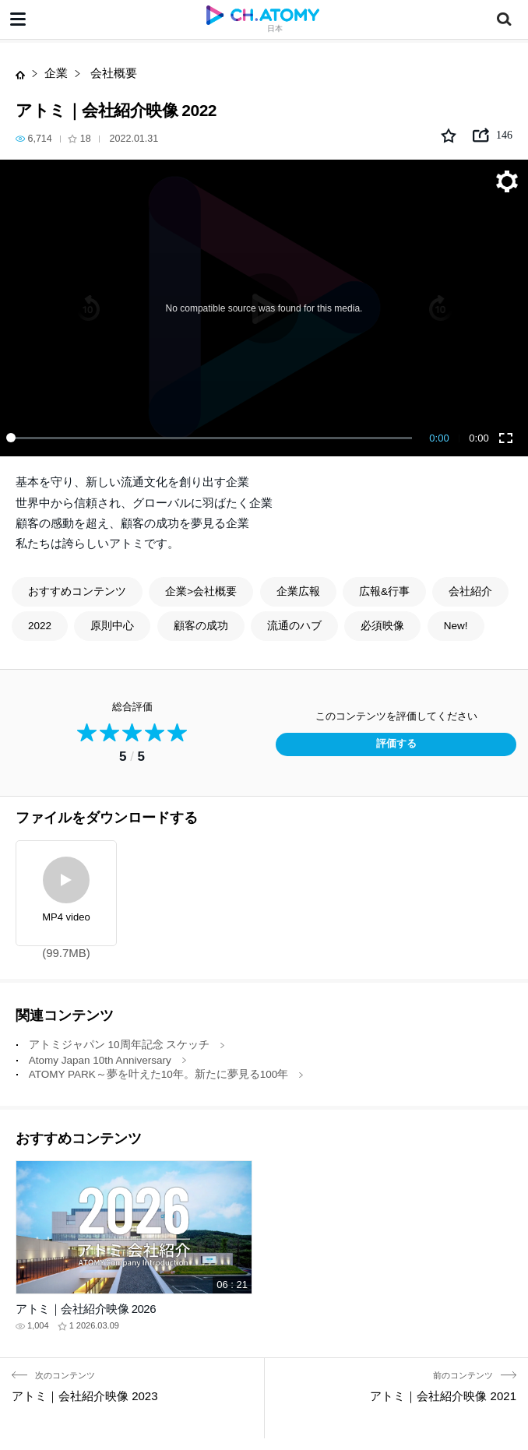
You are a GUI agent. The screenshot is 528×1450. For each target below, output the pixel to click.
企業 (56, 72)
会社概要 (112, 72)
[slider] (212, 437)
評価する (396, 743)
